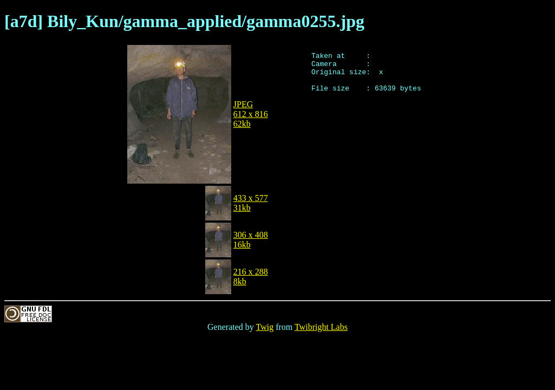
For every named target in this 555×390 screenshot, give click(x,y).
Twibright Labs (321, 327)
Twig (265, 327)
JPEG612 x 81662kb (250, 114)
